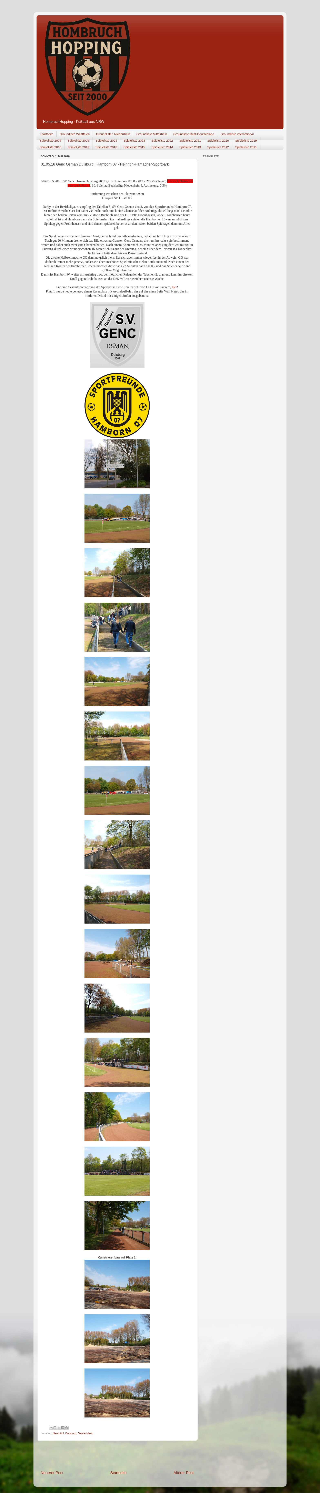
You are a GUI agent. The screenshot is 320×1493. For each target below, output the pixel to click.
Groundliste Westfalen (75, 134)
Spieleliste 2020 (218, 140)
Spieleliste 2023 (134, 140)
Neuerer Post (52, 1473)
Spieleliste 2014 (162, 147)
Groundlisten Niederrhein (113, 134)
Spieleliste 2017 (78, 147)
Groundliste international (237, 134)
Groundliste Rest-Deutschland (193, 134)
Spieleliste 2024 (106, 140)
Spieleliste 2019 (246, 140)
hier (174, 287)
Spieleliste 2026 (50, 140)
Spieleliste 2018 (50, 147)
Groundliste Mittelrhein (151, 134)
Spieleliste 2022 (162, 140)
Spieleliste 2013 (190, 147)
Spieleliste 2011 (246, 147)
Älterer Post (183, 1473)
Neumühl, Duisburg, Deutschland (73, 1433)
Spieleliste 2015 (134, 147)
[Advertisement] (117, 1455)
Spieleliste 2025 (78, 140)
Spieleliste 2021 (190, 140)
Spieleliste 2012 (218, 147)
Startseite (46, 134)
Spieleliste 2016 (106, 147)
